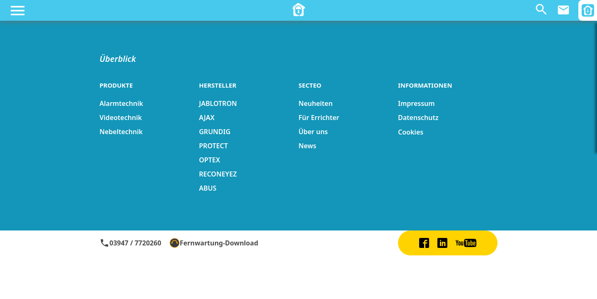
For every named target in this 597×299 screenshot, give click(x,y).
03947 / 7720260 (130, 243)
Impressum (416, 103)
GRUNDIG (215, 131)
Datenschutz (418, 117)
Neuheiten (315, 103)
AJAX (206, 117)
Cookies (410, 132)
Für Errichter (318, 117)
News (307, 145)
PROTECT (213, 145)
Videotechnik (121, 117)
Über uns (313, 131)
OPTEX (209, 159)
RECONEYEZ (218, 174)
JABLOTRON (218, 103)
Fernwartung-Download (214, 243)
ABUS (207, 188)
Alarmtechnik (121, 103)
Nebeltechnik (121, 131)
